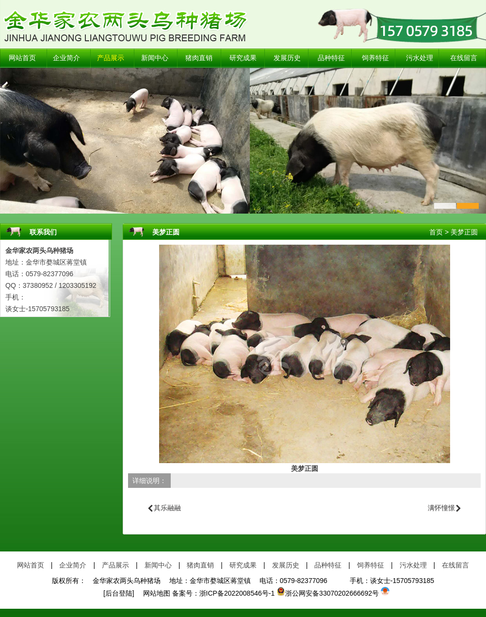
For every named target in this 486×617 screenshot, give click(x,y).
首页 (436, 232)
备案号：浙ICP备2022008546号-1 (223, 593)
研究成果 (243, 58)
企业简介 (66, 58)
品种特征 (331, 58)
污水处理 (419, 58)
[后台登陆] (118, 593)
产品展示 (110, 58)
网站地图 (153, 593)
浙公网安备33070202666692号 (327, 593)
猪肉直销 (198, 58)
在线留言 (463, 58)
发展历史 (287, 58)
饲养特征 (375, 58)
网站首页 (22, 58)
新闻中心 (154, 58)
